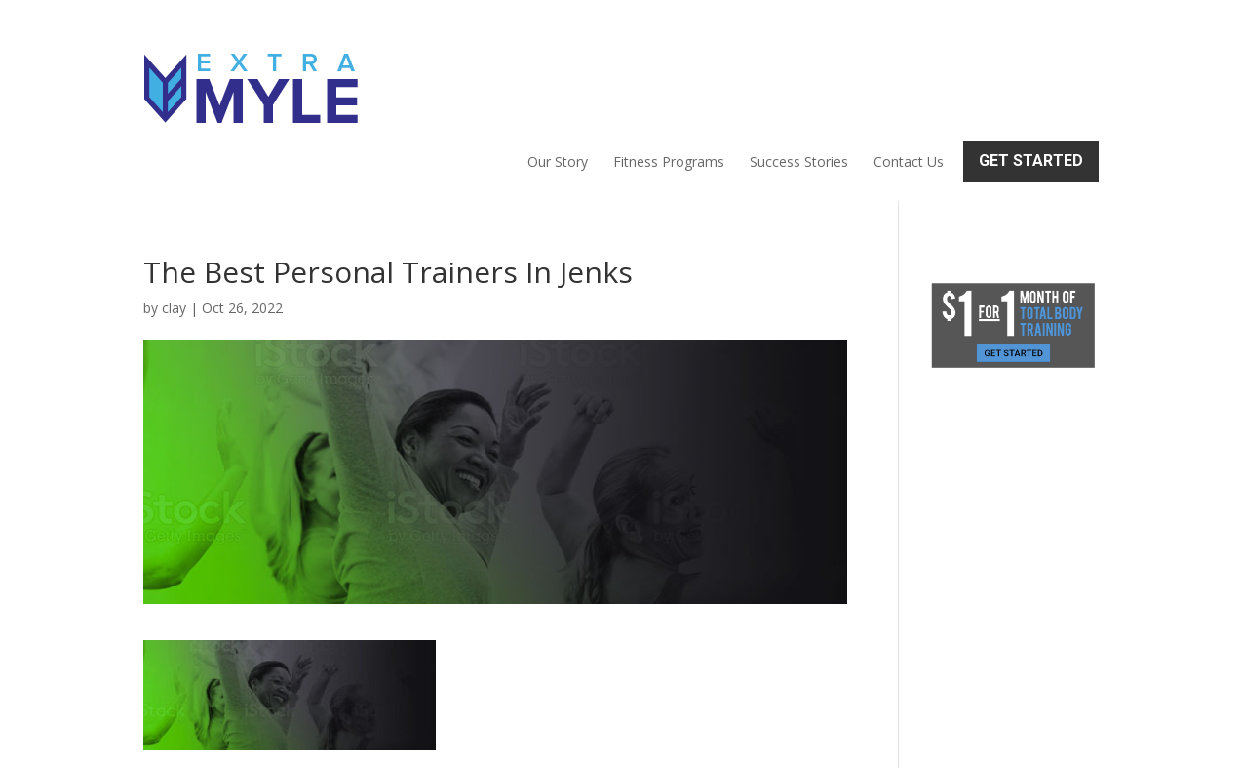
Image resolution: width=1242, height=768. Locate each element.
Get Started (1031, 72)
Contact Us (908, 74)
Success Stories (799, 74)
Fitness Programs (668, 74)
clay (174, 224)
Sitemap (481, 741)
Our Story (557, 74)
